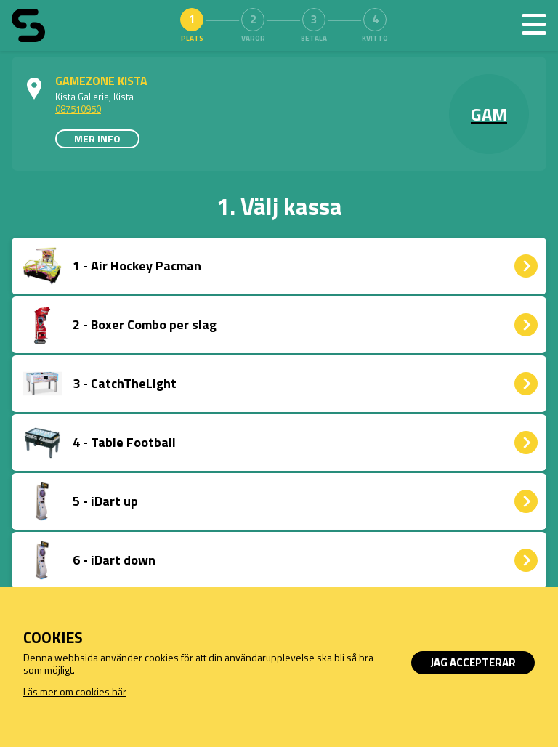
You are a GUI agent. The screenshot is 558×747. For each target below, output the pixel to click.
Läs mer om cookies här (74, 691)
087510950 (78, 109)
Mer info (97, 138)
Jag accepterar (473, 662)
